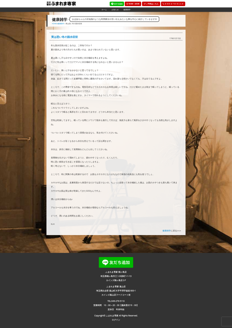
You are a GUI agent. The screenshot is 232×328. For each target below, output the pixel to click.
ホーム (104, 9)
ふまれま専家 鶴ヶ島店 (116, 271)
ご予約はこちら (151, 4)
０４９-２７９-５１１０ (173, 4)
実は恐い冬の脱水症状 (64, 37)
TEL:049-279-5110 (116, 301)
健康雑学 (126, 9)
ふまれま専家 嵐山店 (116, 286)
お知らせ (115, 9)
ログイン (116, 319)
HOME (54, 23)
